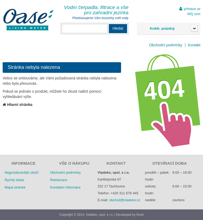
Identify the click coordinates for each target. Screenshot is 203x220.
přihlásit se (192, 9)
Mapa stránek (14, 187)
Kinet (140, 215)
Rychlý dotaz (14, 180)
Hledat (118, 28)
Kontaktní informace (65, 187)
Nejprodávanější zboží (21, 172)
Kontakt (194, 45)
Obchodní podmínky (165, 45)
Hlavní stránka (18, 104)
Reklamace (58, 180)
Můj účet (193, 14)
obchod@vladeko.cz (124, 200)
